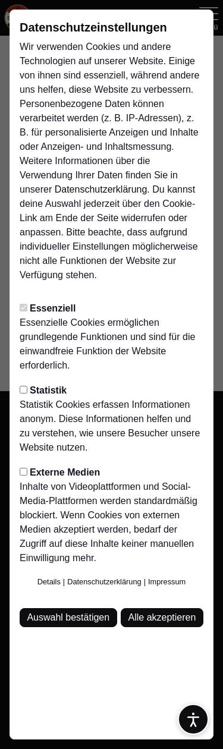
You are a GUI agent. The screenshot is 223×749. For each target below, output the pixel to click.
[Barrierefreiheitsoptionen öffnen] (193, 719)
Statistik (43, 390)
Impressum (167, 581)
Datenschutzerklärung (101, 189)
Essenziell (48, 308)
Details (49, 581)
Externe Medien (60, 472)
